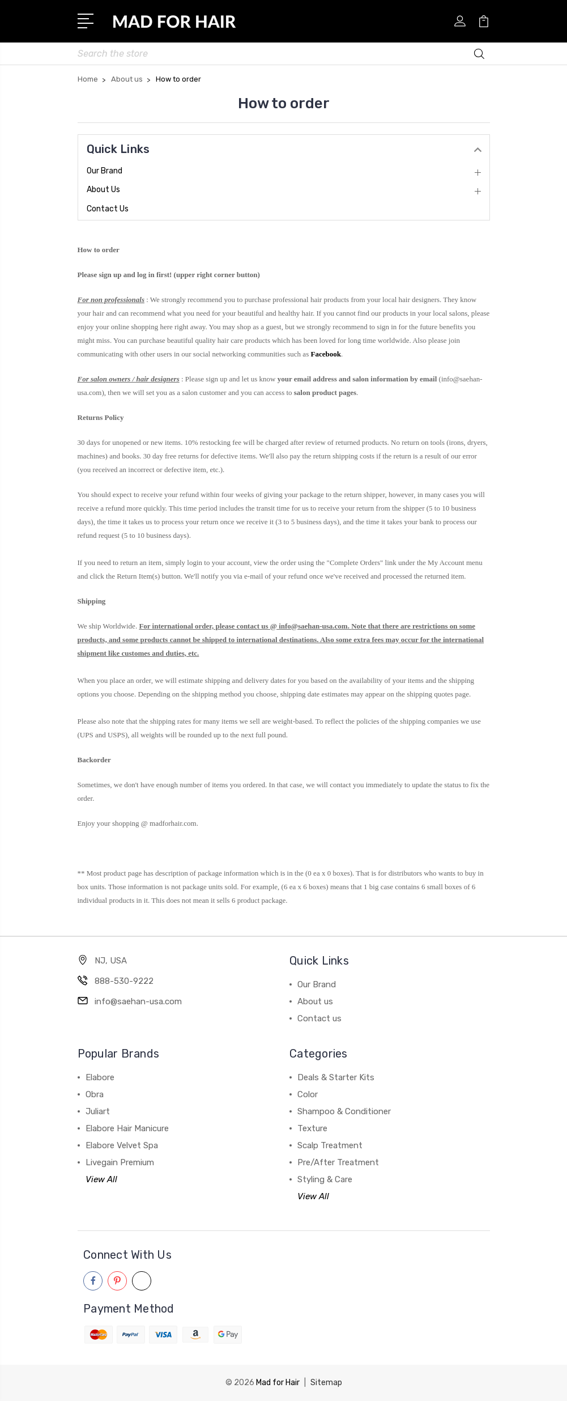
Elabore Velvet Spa (122, 1145)
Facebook (325, 354)
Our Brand (104, 171)
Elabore (100, 1077)
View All (101, 1179)
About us (103, 189)
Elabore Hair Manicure (127, 1128)
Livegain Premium (120, 1162)
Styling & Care (324, 1179)
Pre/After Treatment (338, 1162)
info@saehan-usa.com (138, 1001)
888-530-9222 (124, 981)
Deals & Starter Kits (335, 1077)
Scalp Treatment (330, 1145)
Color (307, 1094)
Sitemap (326, 1382)
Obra (95, 1094)
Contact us (108, 209)
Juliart (98, 1111)
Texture (312, 1128)
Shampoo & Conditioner (344, 1111)
